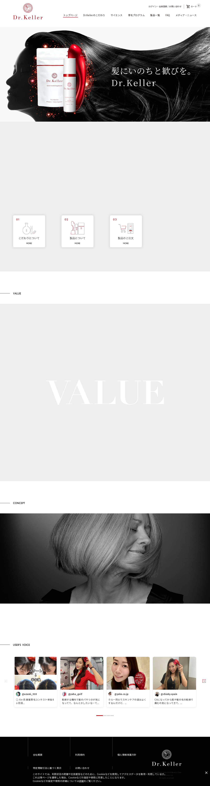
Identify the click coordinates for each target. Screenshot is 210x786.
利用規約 (80, 754)
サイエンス (117, 15)
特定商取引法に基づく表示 (47, 768)
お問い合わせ (175, 6)
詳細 (81, 781)
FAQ (167, 15)
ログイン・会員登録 (158, 6)
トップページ (70, 15)
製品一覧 (155, 15)
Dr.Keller (166, 758)
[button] (99, 715)
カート (191, 6)
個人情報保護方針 (126, 754)
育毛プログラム (136, 15)
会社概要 (37, 754)
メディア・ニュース (186, 15)
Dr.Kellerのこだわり (94, 15)
